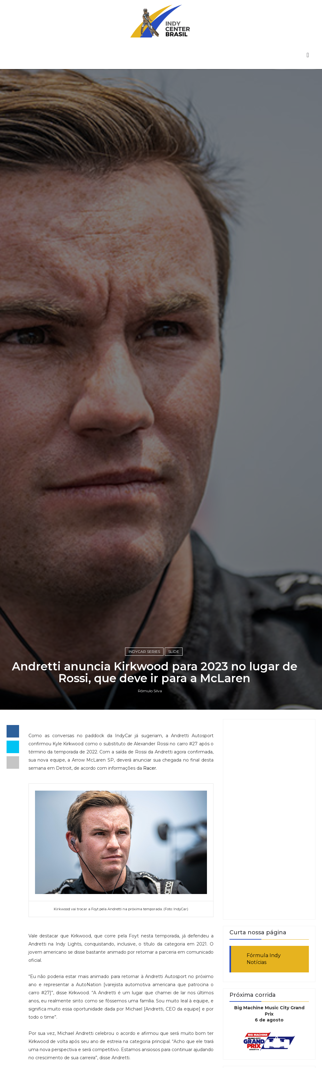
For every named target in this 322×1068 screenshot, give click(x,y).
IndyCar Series (144, 651)
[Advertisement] (269, 819)
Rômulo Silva (150, 690)
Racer (149, 768)
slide (173, 651)
